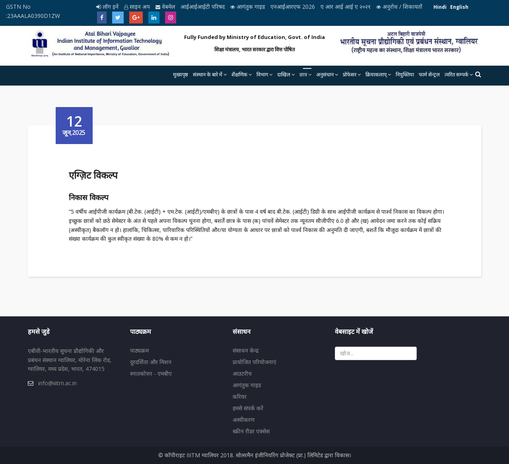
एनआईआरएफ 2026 (293, 6)
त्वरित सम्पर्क (456, 74)
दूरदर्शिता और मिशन (150, 362)
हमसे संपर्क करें (248, 408)
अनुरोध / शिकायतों (399, 6)
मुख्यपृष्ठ (180, 74)
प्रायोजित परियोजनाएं (254, 362)
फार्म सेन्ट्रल (429, 74)
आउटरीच (242, 373)
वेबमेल (166, 6)
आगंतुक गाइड (248, 6)
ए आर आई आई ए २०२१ (346, 6)
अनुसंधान (325, 74)
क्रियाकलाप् (376, 74)
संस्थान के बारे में (207, 74)
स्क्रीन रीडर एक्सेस (251, 431)
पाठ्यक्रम (139, 350)
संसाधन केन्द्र (245, 350)
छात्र (303, 74)
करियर (240, 396)
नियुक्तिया (405, 74)
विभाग (262, 74)
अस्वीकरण (243, 419)
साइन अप (138, 6)
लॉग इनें (108, 6)
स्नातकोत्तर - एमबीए (151, 373)
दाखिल (283, 74)
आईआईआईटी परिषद (203, 6)
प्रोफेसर (349, 74)
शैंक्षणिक (239, 74)
